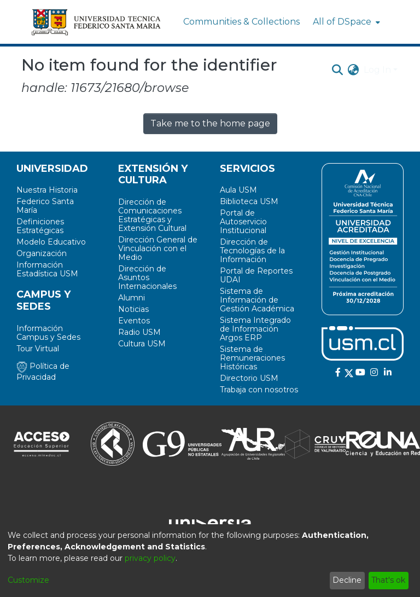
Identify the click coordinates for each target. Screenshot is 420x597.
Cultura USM (142, 344)
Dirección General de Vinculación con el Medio (157, 248)
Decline (346, 580)
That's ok (388, 580)
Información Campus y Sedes (48, 332)
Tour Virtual (37, 348)
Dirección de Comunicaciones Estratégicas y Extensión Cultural (152, 215)
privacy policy (150, 558)
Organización (41, 253)
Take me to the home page (210, 123)
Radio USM (139, 332)
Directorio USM (249, 378)
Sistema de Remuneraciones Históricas (252, 358)
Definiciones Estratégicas (40, 226)
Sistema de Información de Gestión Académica (257, 300)
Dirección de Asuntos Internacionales (147, 277)
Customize (28, 580)
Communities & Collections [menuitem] (241, 21)
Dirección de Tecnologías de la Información (252, 250)
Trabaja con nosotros (259, 390)
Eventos (134, 321)
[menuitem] (345, 22)
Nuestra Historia (47, 190)
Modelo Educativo (51, 242)
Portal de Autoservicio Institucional (243, 221)
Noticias (133, 309)
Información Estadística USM (47, 269)
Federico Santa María (45, 205)
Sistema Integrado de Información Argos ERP (255, 329)
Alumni (131, 298)
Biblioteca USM (249, 201)
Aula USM (238, 190)
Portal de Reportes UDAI (256, 275)
